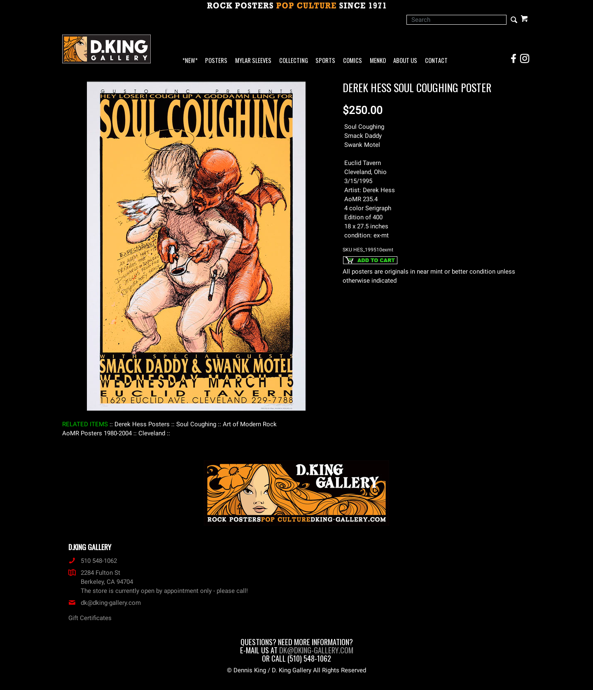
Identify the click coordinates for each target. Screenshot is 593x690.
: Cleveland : (151, 433)
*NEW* (190, 61)
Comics (352, 61)
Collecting (293, 61)
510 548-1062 (92, 561)
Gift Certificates (90, 618)
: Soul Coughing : (196, 424)
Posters (216, 61)
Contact (436, 61)
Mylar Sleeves (253, 61)
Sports (325, 61)
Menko (378, 61)
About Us (405, 61)
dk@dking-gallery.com (104, 602)
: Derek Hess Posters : (142, 424)
